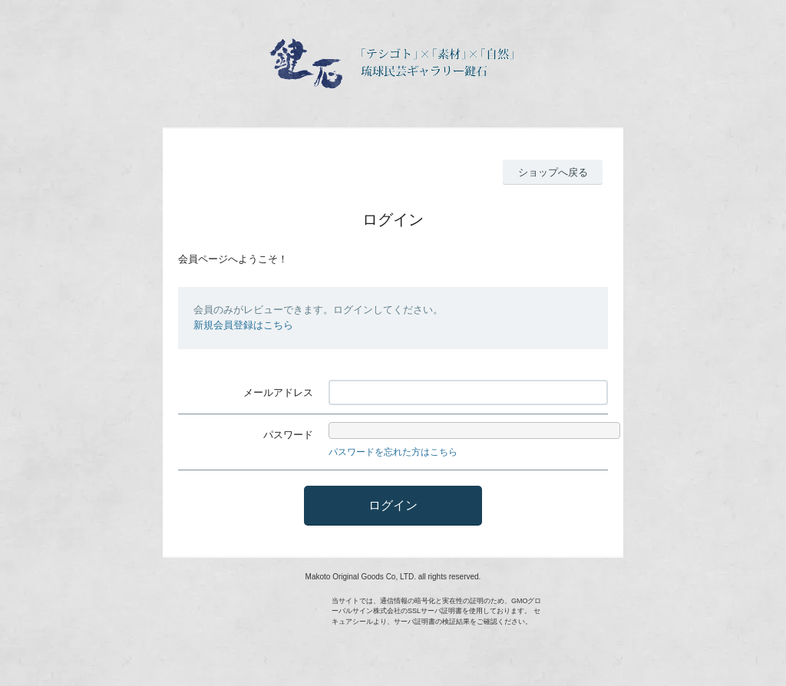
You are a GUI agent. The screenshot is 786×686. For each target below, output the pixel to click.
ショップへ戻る (553, 172)
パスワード (288, 434)
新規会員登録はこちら (243, 325)
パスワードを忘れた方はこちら (393, 452)
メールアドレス (278, 392)
